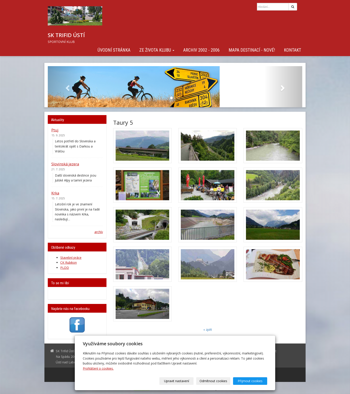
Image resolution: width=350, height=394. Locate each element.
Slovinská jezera (65, 163)
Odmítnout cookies (213, 381)
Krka (55, 193)
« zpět (207, 329)
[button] (67, 86)
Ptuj (54, 130)
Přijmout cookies (250, 381)
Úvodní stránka (114, 50)
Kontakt (292, 50)
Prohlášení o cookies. (98, 368)
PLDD (64, 267)
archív (98, 232)
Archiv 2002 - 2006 (201, 50)
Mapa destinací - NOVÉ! (252, 50)
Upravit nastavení (176, 381)
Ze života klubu (156, 50)
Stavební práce (70, 257)
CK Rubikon (68, 262)
